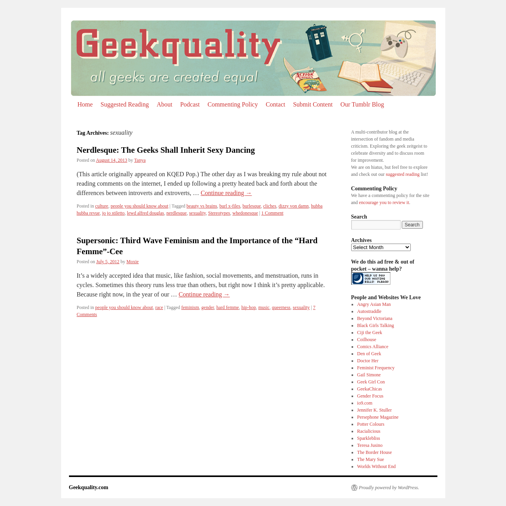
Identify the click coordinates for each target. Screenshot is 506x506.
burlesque (252, 206)
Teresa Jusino (370, 445)
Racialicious (368, 431)
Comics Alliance (372, 346)
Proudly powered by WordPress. (389, 487)
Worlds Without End (376, 466)
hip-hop (248, 307)
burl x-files (229, 206)
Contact (275, 104)
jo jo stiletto (113, 213)
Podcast (190, 104)
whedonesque (245, 213)
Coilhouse (366, 339)
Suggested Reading (125, 104)
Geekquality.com (89, 487)
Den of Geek (369, 353)
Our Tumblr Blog (362, 104)
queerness (281, 307)
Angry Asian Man (374, 304)
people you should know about (139, 206)
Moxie (133, 261)
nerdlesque (176, 213)
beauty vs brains (202, 206)
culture (101, 206)
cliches (269, 206)
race (159, 307)
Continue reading (226, 193)
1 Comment (272, 213)
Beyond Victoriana (374, 318)
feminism (190, 307)
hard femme (227, 307)
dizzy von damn (294, 206)
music (264, 307)
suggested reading (402, 174)
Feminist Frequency (376, 367)
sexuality (197, 213)
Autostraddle (369, 311)
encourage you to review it (384, 202)
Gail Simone (369, 375)
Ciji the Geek (369, 332)
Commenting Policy (232, 104)
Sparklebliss (368, 438)
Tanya (139, 160)
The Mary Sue (370, 459)
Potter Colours (370, 424)
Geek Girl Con (371, 382)
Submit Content (313, 104)
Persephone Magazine (378, 417)
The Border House (374, 452)
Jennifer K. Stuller (374, 410)
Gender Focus (370, 396)
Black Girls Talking (375, 325)
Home (85, 104)
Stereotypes (219, 213)
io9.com (364, 403)
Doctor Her (367, 360)
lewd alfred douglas (145, 213)
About (164, 104)
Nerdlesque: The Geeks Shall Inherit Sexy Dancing (166, 150)
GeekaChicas (369, 389)
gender (207, 307)
